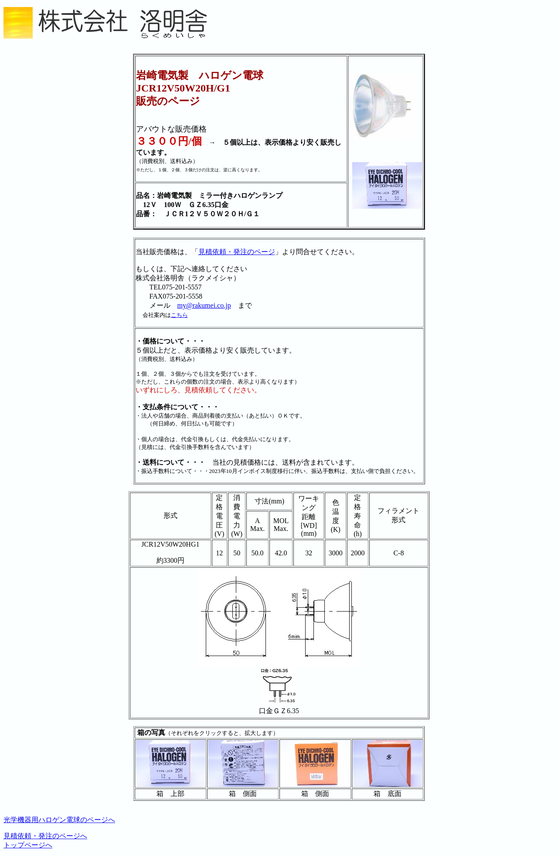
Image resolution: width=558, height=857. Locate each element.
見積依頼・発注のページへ (45, 836)
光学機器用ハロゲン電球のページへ (59, 819)
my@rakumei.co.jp (204, 305)
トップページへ (27, 845)
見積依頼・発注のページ (236, 251)
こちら (179, 315)
